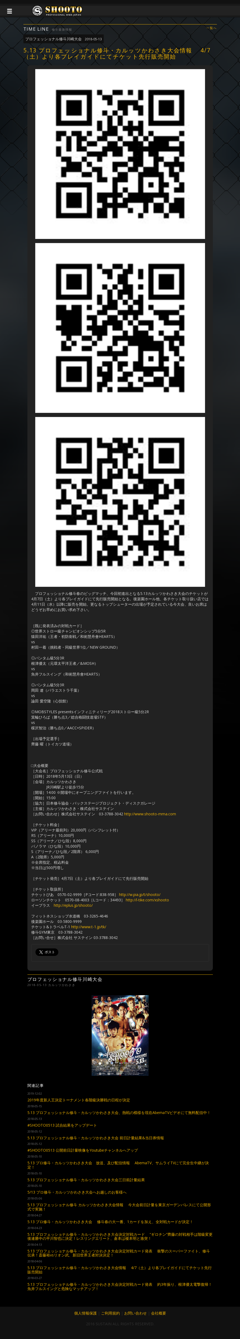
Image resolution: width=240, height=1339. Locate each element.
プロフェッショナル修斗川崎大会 (63, 38)
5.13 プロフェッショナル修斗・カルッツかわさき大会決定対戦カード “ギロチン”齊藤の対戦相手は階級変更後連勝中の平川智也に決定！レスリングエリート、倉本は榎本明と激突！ (120, 1236)
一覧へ (211, 28)
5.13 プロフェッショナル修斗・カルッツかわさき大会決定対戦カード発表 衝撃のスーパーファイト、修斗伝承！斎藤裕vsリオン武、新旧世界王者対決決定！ (118, 1253)
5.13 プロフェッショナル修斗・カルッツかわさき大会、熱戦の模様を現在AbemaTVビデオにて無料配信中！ (119, 1112)
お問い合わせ (135, 1313)
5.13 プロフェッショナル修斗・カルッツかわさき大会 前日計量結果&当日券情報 (95, 1137)
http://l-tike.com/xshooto (147, 899)
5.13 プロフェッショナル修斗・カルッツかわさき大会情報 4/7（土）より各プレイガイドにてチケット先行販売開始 (119, 1269)
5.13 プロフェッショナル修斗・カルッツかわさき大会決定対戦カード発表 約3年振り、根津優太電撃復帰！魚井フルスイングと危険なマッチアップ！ (119, 1286)
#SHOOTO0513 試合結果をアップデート (62, 1125)
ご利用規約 (110, 1313)
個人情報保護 (85, 1313)
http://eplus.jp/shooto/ (73, 905)
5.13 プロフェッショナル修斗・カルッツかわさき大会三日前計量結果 (86, 1179)
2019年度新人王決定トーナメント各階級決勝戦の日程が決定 (78, 1099)
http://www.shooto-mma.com (150, 813)
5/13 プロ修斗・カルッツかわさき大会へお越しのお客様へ (77, 1192)
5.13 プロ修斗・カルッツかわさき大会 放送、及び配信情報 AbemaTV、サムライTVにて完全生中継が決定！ (118, 1164)
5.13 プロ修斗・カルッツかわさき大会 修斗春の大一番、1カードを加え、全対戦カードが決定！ (110, 1221)
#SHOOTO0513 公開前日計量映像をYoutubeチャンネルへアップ (82, 1150)
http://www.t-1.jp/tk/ (88, 926)
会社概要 (158, 1313)
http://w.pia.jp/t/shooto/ (139, 894)
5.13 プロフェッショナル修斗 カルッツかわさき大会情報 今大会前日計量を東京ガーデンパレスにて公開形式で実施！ (119, 1206)
